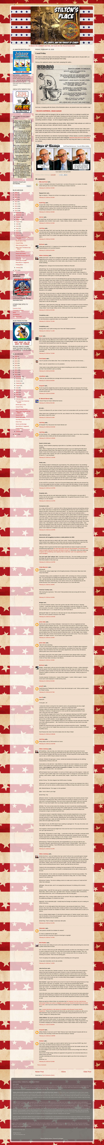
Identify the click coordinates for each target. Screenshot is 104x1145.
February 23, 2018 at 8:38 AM (46, 393)
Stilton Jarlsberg (43, 255)
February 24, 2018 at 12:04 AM (47, 616)
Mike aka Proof (43, 182)
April (17, 230)
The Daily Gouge (17, 316)
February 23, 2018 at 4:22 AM (46, 223)
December (19, 212)
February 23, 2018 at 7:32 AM (46, 353)
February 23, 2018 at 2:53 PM (46, 597)
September (19, 219)
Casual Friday (19, 243)
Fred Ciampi (42, 358)
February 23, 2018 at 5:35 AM (46, 239)
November (19, 215)
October (18, 217)
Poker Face (19, 258)
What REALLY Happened (22, 262)
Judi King (42, 228)
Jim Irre (41, 217)
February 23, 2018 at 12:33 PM (47, 529)
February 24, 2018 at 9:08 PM (46, 1024)
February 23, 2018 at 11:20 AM (47, 457)
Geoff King (42, 202)
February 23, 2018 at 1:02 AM (46, 188)
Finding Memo (19, 264)
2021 (16, 204)
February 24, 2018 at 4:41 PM (46, 848)
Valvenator (42, 928)
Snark (40, 336)
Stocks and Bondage (21, 260)
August (18, 221)
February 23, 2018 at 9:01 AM (46, 403)
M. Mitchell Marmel (44, 398)
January (18, 267)
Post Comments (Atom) (48, 1075)
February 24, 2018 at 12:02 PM (47, 743)
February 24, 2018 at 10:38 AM (47, 734)
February (18, 235)
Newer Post (39, 1072)
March (18, 233)
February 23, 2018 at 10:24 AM (47, 427)
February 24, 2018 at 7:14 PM (46, 963)
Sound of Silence (20, 251)
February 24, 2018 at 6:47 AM (46, 692)
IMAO (14, 312)
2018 (16, 210)
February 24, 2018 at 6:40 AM (46, 681)
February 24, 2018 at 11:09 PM (47, 1035)
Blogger (61, 1138)
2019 (16, 208)
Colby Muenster (43, 567)
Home (63, 1072)
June (17, 226)
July (17, 224)
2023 (16, 199)
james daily (42, 621)
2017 (16, 270)
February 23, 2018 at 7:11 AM (46, 331)
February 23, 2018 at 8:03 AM (46, 371)
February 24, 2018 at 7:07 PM (46, 937)
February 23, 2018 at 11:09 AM (47, 438)
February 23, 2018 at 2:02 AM (46, 197)
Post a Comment (42, 1065)
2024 (16, 197)
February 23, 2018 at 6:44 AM (46, 250)
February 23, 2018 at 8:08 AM (46, 380)
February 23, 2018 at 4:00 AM (46, 212)
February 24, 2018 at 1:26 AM (46, 660)
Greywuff (41, 385)
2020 (16, 206)
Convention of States (18, 310)
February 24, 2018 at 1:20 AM (46, 637)
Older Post (87, 1072)
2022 (16, 201)
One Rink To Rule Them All (23, 255)
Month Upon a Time (21, 240)
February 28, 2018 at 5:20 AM (46, 1061)
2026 (16, 192)
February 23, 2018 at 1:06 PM (46, 584)
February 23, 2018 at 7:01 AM (46, 321)
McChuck (41, 244)
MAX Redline (42, 942)
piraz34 (41, 686)
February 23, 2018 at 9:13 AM (46, 417)
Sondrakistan (16, 314)
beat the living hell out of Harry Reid (79, 137)
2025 (16, 195)
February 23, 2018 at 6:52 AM (46, 310)
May (17, 228)
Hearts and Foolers (21, 253)
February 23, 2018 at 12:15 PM (47, 488)
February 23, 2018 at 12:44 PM (47, 562)
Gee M (41, 697)
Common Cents (17, 308)
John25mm (42, 376)
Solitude (41, 1041)
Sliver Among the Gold (21, 245)
